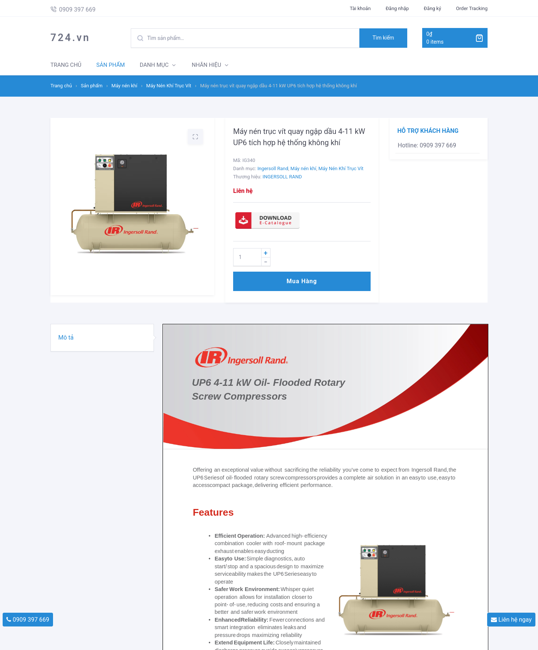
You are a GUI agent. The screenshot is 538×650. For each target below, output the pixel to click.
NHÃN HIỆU (206, 65)
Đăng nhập (397, 8)
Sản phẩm (91, 85)
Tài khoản (360, 8)
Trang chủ (61, 85)
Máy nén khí (124, 85)
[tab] (102, 337)
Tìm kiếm (383, 38)
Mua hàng (302, 281)
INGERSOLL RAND (282, 176)
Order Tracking (472, 8)
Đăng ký (432, 8)
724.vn (70, 38)
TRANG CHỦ (65, 65)
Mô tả (66, 337)
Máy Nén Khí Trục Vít (168, 85)
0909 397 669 (27, 619)
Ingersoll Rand (272, 168)
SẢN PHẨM (110, 65)
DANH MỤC (154, 65)
